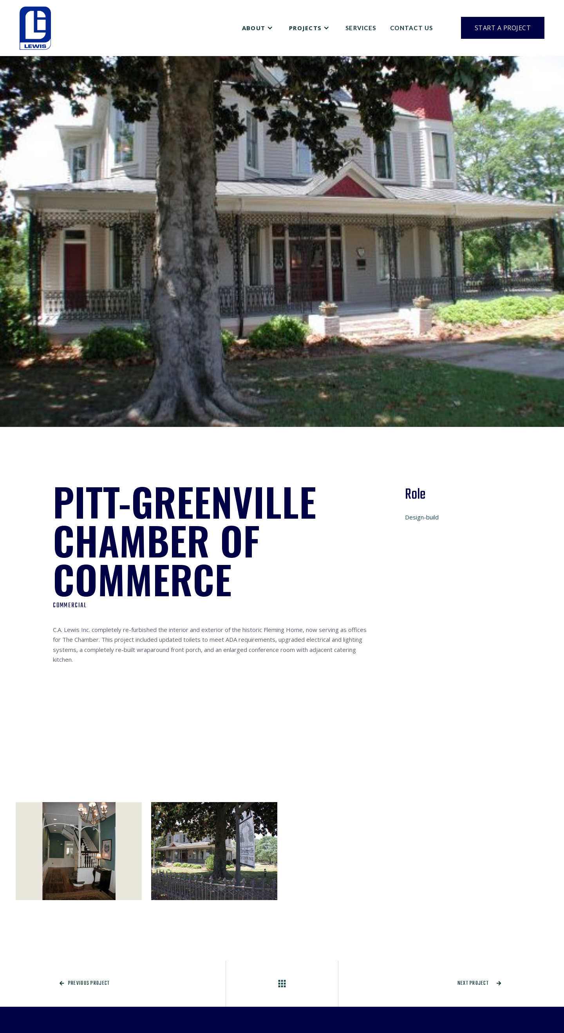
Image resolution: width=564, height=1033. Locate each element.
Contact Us (411, 27)
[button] (258, 28)
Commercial (70, 605)
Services (360, 27)
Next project (479, 983)
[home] (35, 28)
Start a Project (503, 28)
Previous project (85, 983)
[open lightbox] (79, 851)
